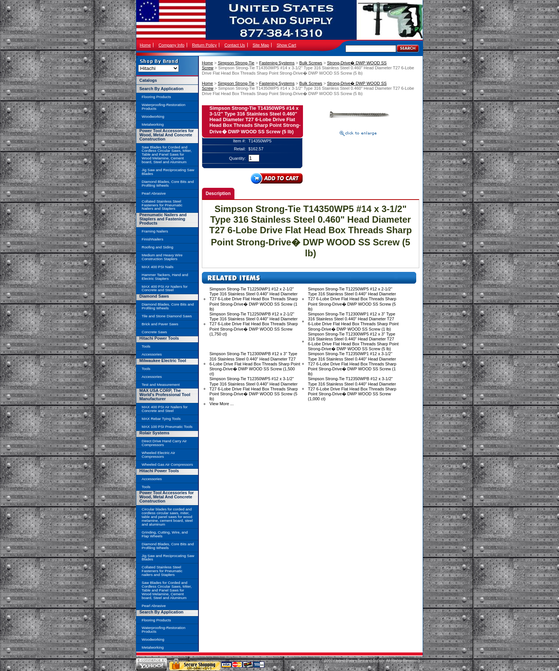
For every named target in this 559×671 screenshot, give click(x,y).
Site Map (261, 45)
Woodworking (153, 116)
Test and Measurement (161, 384)
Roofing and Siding (157, 247)
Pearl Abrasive (154, 193)
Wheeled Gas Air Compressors (167, 464)
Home (145, 45)
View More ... (221, 403)
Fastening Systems (277, 63)
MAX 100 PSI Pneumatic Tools (167, 426)
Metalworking (153, 124)
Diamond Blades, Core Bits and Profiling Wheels (168, 183)
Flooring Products (156, 97)
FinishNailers (152, 239)
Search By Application (161, 88)
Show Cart (286, 45)
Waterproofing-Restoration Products (163, 107)
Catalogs (148, 80)
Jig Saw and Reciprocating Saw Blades (168, 172)
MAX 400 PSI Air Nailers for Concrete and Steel (164, 288)
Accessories (152, 354)
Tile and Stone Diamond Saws (167, 316)
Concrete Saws (154, 332)
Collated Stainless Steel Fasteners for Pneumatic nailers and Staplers (162, 571)
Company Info (171, 45)
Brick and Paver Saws (160, 324)
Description (218, 193)
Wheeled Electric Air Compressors (158, 455)
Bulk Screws (310, 63)
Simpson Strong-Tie (236, 63)
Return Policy (204, 45)
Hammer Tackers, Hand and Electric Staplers (165, 277)
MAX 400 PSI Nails (157, 267)
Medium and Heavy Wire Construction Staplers (162, 257)
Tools (146, 346)
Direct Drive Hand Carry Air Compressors (164, 443)
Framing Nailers (155, 231)
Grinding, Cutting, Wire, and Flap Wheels (165, 534)
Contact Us (234, 45)
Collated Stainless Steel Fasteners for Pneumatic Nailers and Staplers (162, 205)
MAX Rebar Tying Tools (161, 419)
